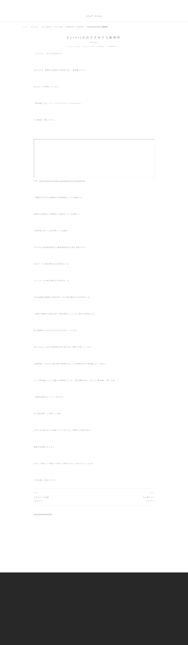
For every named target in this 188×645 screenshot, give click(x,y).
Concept (104, 4)
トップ (25, 27)
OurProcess (127, 4)
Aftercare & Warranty (158, 4)
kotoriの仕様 (58, 27)
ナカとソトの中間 (41, 497)
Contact (175, 4)
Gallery (114, 4)
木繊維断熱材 (70, 27)
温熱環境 (81, 27)
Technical (140, 4)
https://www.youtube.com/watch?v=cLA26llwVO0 (62, 181)
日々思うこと (148, 497)
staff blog (34, 27)
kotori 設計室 (47, 27)
